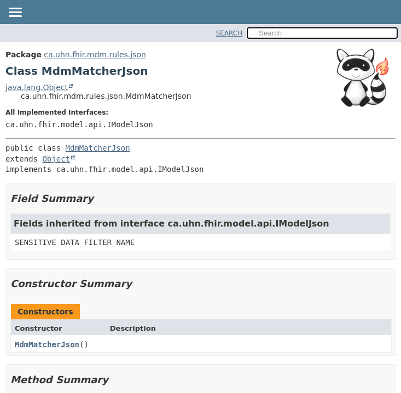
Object (56, 158)
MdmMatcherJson (98, 148)
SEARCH (229, 33)
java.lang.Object (36, 87)
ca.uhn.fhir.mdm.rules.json (95, 54)
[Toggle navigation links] (14, 13)
